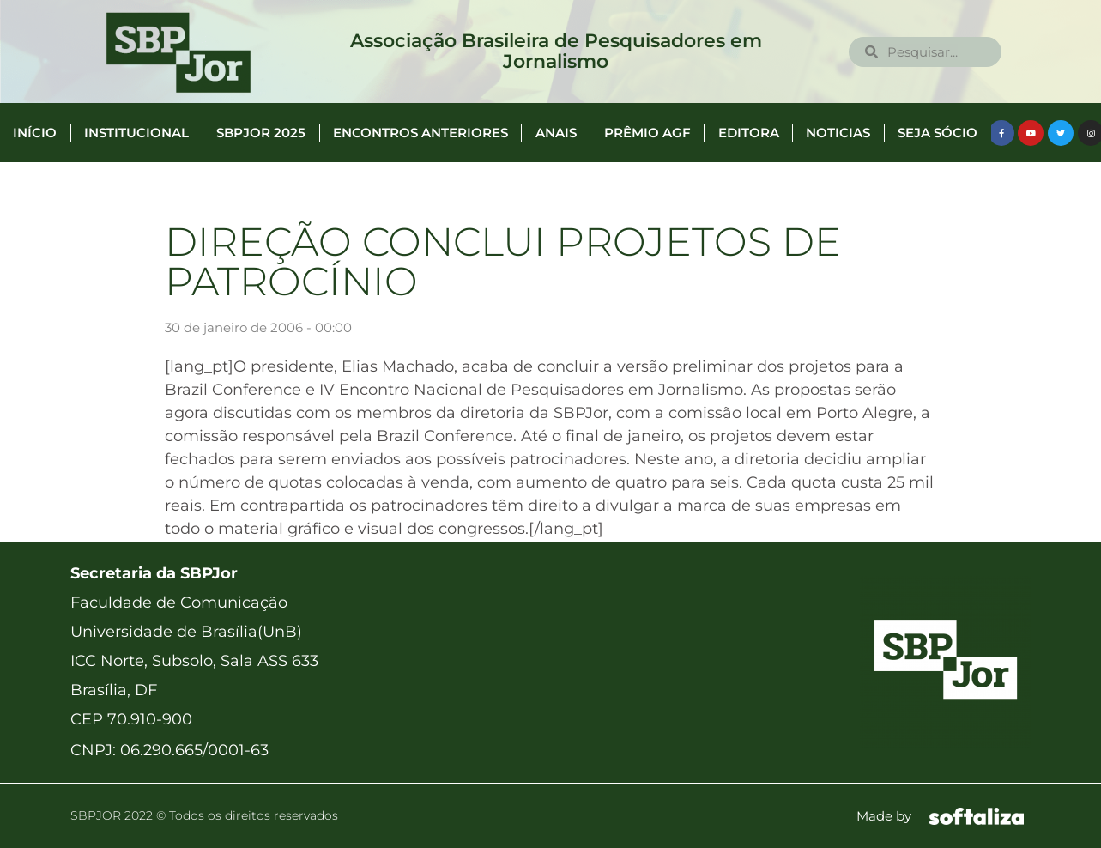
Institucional (136, 132)
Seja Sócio (937, 132)
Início (35, 132)
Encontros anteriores (420, 132)
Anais (556, 132)
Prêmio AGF (647, 132)
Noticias (838, 132)
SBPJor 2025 (260, 132)
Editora (748, 132)
